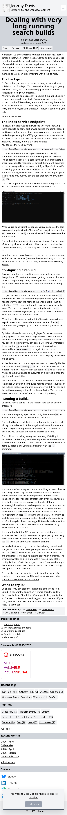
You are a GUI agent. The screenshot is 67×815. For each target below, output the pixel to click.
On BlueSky (31, 609)
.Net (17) (32, 722)
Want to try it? (11, 637)
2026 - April (7, 749)
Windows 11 (40, 697)
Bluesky (12, 776)
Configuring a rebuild (14, 630)
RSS (33, 811)
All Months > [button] (8, 762)
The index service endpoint (17, 627)
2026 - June (7, 741)
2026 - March (8, 752)
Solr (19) (21, 722)
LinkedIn (12, 783)
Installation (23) (29, 717)
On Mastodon (12, 612)
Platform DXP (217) (29, 711)
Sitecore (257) (9, 711)
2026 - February (10, 756)
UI (36, 691)
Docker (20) (46, 717)
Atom (41, 811)
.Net (4, 691)
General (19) (8, 722)
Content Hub (26, 691)
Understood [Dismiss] (34, 804)
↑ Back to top (13, 604)
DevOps (53, 697)
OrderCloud (57, 691)
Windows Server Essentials (17, 697)
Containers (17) (47, 722)
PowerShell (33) (10, 717)
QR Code (41, 612)
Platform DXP (30, 48)
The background (12, 624)
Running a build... (12, 634)
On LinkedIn (48, 609)
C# (9, 691)
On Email (27, 612)
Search (6, 48)
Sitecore (16, 48)
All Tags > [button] (6, 728)
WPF (15, 691)
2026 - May (7, 745)
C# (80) (45, 711)
